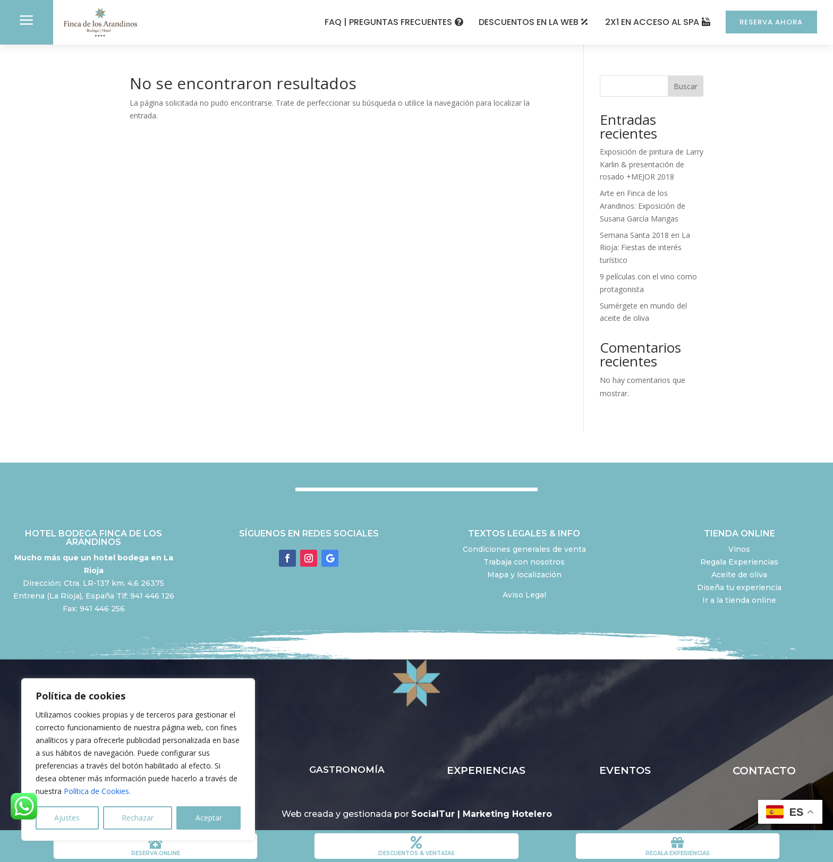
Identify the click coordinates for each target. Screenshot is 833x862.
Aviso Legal (524, 595)
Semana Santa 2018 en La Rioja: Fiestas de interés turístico (645, 248)
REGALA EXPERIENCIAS (677, 853)
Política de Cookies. (97, 791)
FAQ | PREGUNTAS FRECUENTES (380, 22)
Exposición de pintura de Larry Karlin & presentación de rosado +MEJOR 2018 (651, 164)
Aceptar (209, 818)
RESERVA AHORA (767, 21)
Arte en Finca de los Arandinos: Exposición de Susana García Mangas (642, 206)
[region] (138, 759)
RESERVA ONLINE (155, 853)
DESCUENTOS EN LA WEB (520, 22)
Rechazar (138, 818)
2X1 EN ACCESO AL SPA (644, 22)
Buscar (686, 86)
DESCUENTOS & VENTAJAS (416, 853)
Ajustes (67, 818)
